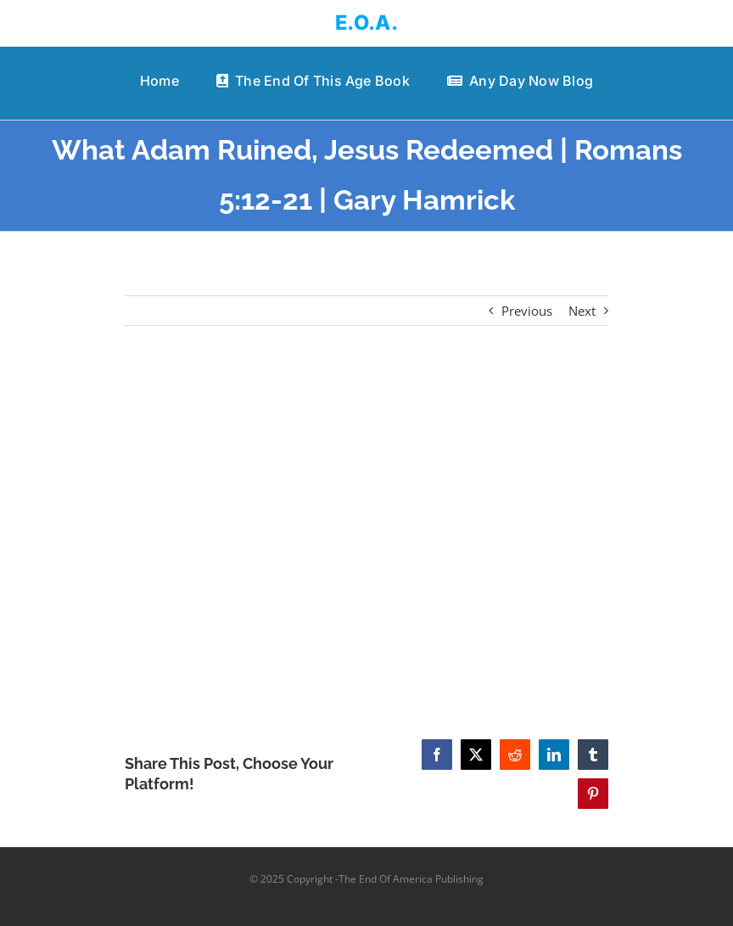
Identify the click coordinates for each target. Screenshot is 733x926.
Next (582, 310)
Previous (526, 310)
